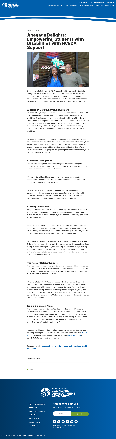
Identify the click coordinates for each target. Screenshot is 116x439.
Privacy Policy (41, 435)
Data (66, 5)
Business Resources (86, 5)
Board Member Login (85, 2)
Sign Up (81, 413)
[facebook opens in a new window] (54, 421)
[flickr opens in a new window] (75, 421)
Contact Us (110, 2)
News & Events (99, 2)
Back (30, 369)
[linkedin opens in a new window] (62, 421)
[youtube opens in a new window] (67, 421)
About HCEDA (109, 5)
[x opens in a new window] (58, 421)
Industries (73, 5)
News (38, 358)
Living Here (99, 5)
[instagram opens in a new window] (71, 421)
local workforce (74, 335)
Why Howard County (55, 5)
